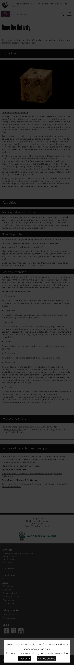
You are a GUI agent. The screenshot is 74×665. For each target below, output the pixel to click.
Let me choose (46, 658)
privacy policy (39, 653)
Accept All (24, 658)
